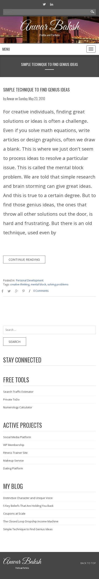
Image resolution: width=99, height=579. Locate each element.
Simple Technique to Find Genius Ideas (36, 89)
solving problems (57, 284)
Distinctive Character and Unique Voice (28, 498)
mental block (38, 284)
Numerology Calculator (17, 407)
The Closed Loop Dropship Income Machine (30, 521)
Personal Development (29, 280)
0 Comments (40, 291)
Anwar (10, 98)
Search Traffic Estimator (18, 392)
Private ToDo (11, 399)
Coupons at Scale (14, 513)
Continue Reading (24, 259)
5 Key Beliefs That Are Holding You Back (28, 506)
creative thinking (19, 284)
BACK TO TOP (88, 563)
